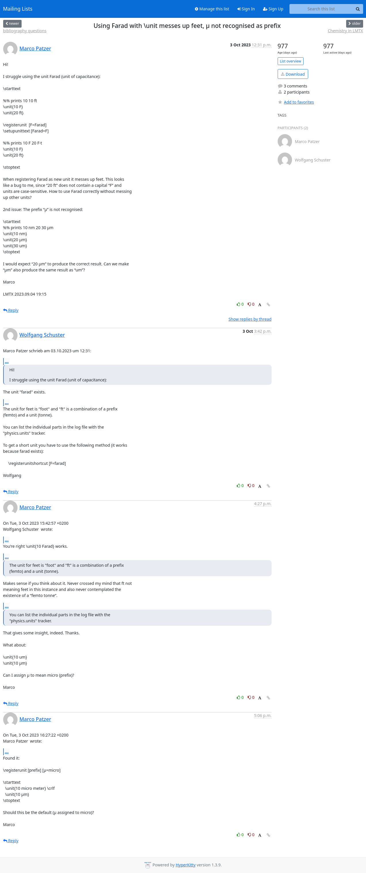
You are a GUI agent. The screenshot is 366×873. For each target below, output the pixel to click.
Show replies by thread (249, 319)
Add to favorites (296, 102)
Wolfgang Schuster (42, 334)
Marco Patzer (35, 48)
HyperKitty (185, 865)
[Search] (358, 9)
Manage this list (212, 9)
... (7, 361)
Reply (11, 310)
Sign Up (273, 9)
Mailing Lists (18, 8)
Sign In (246, 9)
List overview (290, 61)
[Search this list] (321, 9)
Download (293, 74)
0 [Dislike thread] (251, 304)
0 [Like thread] (241, 304)
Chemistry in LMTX (345, 30)
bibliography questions (25, 30)
